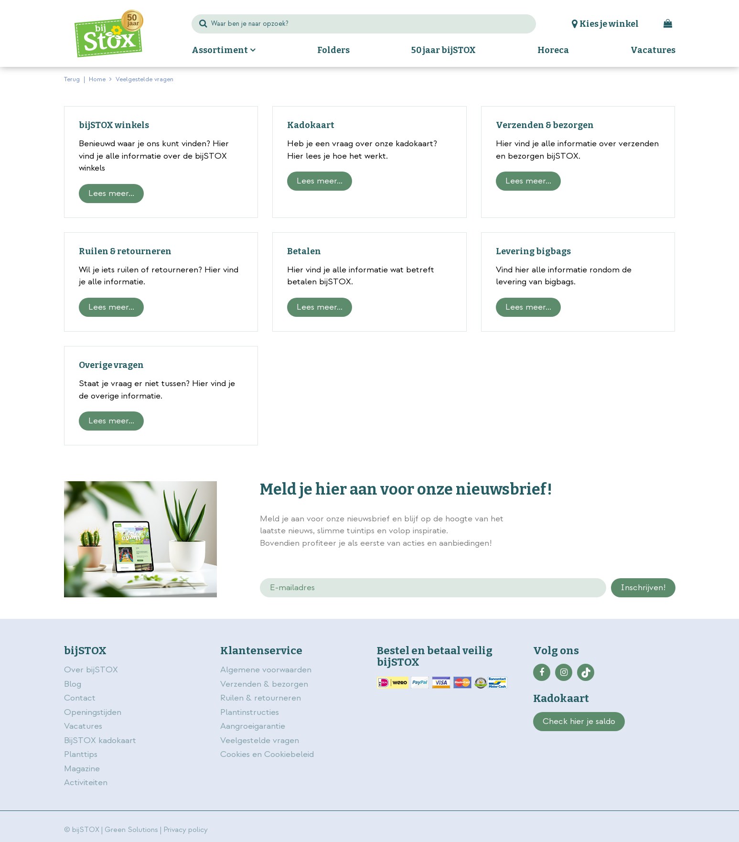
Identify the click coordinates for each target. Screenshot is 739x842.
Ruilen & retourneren (125, 251)
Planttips (80, 754)
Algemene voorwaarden (267, 670)
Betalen (304, 251)
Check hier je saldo (579, 721)
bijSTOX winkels (114, 125)
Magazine (82, 769)
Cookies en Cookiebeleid (267, 754)
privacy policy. (622, 520)
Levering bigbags (533, 251)
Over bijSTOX (91, 670)
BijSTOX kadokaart (100, 740)
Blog (72, 684)
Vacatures (83, 726)
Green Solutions (131, 829)
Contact (80, 698)
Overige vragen (111, 365)
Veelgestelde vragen (259, 740)
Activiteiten (85, 782)
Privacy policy (185, 829)
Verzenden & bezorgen (545, 125)
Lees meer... (111, 193)
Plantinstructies (249, 712)
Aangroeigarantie (252, 726)
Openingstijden (92, 712)
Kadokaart (310, 125)
